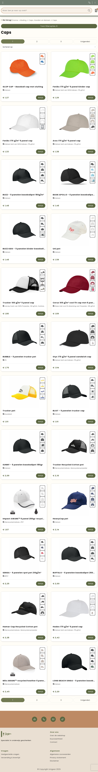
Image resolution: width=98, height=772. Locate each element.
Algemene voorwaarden (60, 754)
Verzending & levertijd (10, 757)
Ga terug (7, 20)
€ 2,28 (6, 637)
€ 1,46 (6, 205)
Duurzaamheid (56, 739)
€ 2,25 (6, 583)
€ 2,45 (6, 691)
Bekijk (40, 97)
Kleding (23, 20)
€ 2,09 (6, 475)
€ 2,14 (56, 529)
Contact (53, 742)
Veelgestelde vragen (10, 754)
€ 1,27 (6, 97)
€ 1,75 (6, 367)
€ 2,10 (56, 475)
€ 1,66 (6, 313)
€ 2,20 (56, 691)
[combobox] (44, 10)
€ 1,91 (5, 421)
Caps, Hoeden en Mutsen (39, 20)
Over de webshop (57, 735)
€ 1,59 (56, 259)
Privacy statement (58, 757)
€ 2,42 (56, 637)
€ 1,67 (6, 529)
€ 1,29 (56, 97)
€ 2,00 (56, 583)
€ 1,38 (56, 151)
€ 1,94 (56, 367)
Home (15, 20)
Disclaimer (54, 761)
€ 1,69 (56, 313)
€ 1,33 (6, 151)
